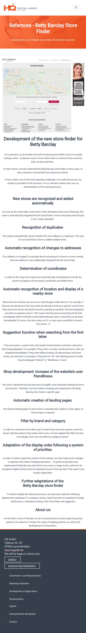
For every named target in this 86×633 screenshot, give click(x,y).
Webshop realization (19, 583)
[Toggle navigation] (76, 7)
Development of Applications (23, 591)
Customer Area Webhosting (22, 566)
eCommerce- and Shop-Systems (25, 575)
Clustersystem (16, 599)
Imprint (12, 606)
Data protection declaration (22, 614)
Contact (12, 559)
